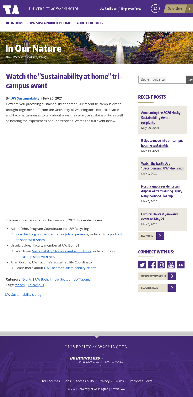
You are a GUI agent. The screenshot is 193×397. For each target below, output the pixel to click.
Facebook (152, 265)
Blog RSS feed (149, 287)
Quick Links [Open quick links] (179, 9)
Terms (119, 381)
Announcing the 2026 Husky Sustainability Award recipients (160, 117)
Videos (20, 285)
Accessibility (85, 381)
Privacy (104, 381)
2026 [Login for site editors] (74, 389)
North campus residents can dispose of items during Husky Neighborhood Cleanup (161, 191)
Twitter (142, 265)
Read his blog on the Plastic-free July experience (52, 234)
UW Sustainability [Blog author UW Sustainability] (24, 98)
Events (27, 279)
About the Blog (90, 23)
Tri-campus (36, 285)
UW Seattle (62, 279)
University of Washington (19, 8)
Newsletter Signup (153, 276)
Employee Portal (131, 9)
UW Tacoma (82, 279)
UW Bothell (43, 279)
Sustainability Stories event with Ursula (61, 251)
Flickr (181, 265)
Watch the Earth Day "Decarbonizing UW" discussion (162, 165)
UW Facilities (108, 9)
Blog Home (15, 23)
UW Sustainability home (50, 23)
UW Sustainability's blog (23, 294)
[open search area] (155, 8)
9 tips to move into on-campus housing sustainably (162, 142)
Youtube (171, 265)
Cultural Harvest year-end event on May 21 (159, 216)
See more (147, 235)
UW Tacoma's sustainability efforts (70, 268)
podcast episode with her (35, 256)
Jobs (68, 381)
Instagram (162, 265)
